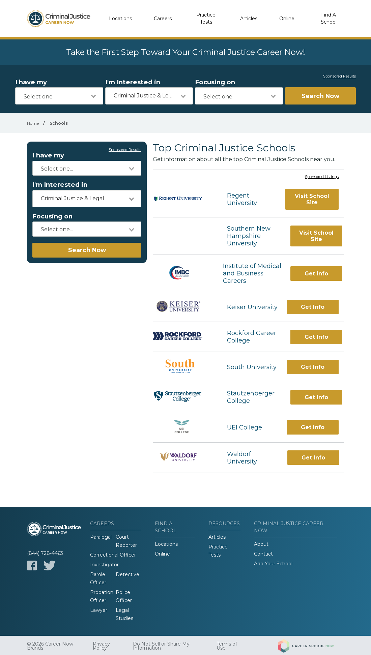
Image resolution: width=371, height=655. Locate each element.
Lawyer (98, 610)
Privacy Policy (101, 646)
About (261, 544)
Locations (120, 19)
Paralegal (101, 537)
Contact (263, 554)
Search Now (320, 95)
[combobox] (59, 96)
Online (286, 19)
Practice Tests (206, 18)
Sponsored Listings (322, 177)
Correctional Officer (113, 555)
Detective (127, 574)
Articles (248, 19)
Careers (163, 19)
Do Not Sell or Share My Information (161, 646)
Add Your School (273, 564)
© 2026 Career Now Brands (50, 646)
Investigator (104, 565)
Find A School (329, 18)
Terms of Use (227, 646)
